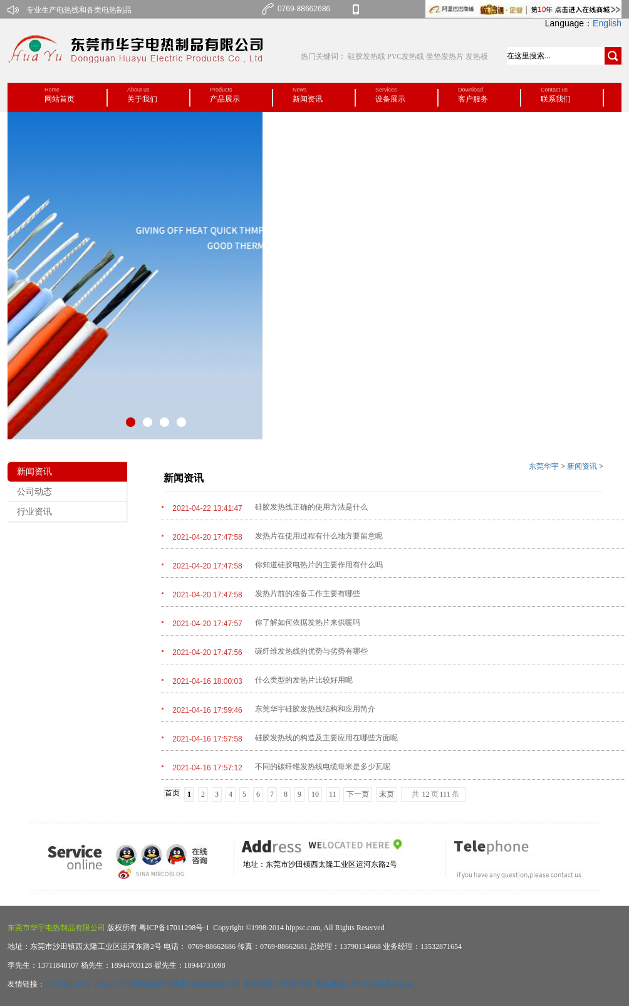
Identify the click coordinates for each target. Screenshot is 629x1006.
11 (332, 794)
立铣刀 (104, 984)
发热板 (476, 56)
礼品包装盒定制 (387, 984)
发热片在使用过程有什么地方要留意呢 (319, 536)
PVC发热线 (405, 56)
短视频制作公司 (215, 984)
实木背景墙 (294, 984)
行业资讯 (34, 511)
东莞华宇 (544, 466)
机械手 (175, 984)
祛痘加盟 (258, 984)
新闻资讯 (582, 466)
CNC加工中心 (68, 984)
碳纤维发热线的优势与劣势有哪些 (311, 651)
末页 (386, 794)
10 (315, 794)
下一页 (357, 794)
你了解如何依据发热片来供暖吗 (307, 622)
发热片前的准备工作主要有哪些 (307, 593)
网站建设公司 (337, 984)
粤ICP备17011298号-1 (173, 927)
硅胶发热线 (367, 56)
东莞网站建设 (139, 984)
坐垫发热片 (445, 56)
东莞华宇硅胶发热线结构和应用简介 (315, 709)
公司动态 (34, 491)
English (607, 23)
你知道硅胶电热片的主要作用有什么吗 (319, 564)
